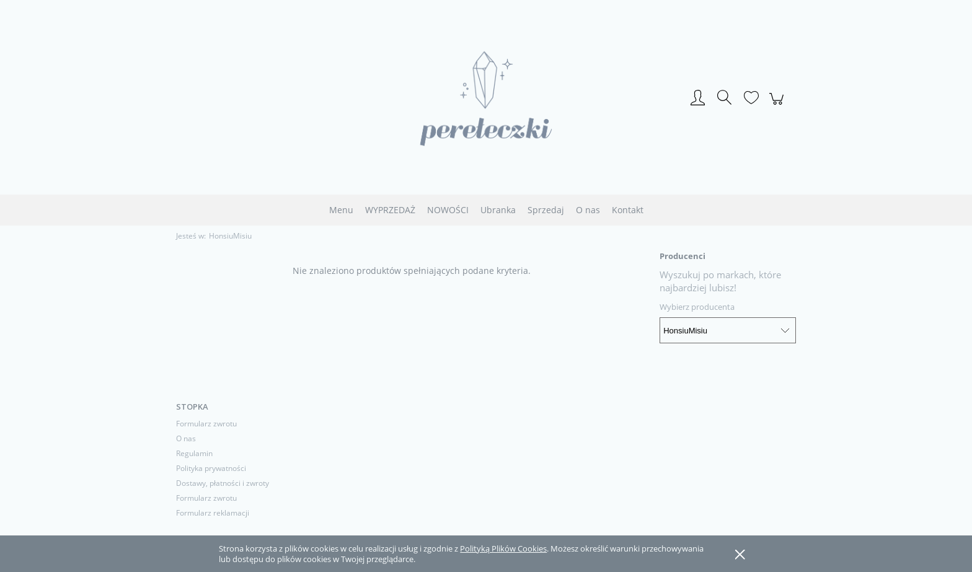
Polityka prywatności (211, 468)
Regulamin (194, 453)
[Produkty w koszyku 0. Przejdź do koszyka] (778, 105)
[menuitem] (341, 210)
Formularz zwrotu (206, 423)
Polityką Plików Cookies (503, 548)
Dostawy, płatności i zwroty (222, 483)
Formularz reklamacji (212, 513)
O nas (186, 438)
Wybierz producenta (697, 306)
